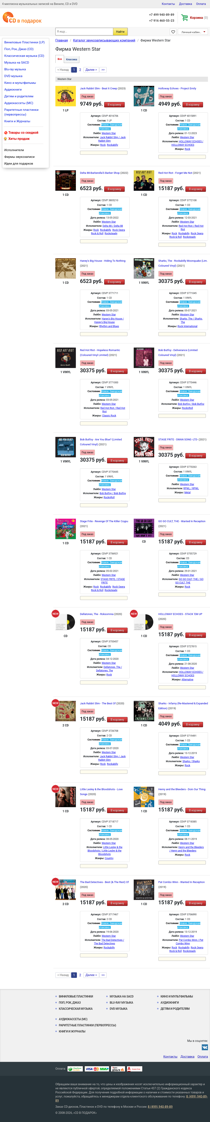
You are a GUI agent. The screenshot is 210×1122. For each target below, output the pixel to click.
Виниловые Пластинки (76, 996)
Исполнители (14, 150)
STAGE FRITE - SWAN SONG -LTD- (178, 439)
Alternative (187, 679)
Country (109, 858)
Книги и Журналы (17, 121)
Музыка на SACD (16, 62)
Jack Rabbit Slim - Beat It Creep (99, 88)
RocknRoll (187, 408)
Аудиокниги (13, 89)
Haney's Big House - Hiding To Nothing (102, 260)
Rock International (187, 326)
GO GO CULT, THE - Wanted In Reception (181, 521)
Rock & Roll (97, 233)
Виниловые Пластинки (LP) (24, 42)
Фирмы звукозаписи (19, 157)
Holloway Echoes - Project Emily (177, 88)
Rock (103, 145)
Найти (120, 31)
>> (103, 70)
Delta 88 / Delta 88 (113, 225)
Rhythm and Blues (109, 326)
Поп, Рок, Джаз (70, 1002)
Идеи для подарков (18, 163)
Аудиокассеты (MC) (18, 103)
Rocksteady (111, 233)
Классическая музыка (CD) (24, 56)
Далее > (91, 70)
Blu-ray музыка (15, 69)
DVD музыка (13, 76)
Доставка (185, 4)
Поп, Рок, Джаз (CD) (19, 49)
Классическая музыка (75, 1008)
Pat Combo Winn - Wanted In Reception (181, 882)
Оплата (201, 4)
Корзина (199, 18)
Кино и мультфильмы (20, 83)
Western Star (109, 133)
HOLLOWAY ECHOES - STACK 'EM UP (180, 614)
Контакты (168, 4)
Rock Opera (118, 230)
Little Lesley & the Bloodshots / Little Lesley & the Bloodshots (105, 851)
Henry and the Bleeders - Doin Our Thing (181, 789)
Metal (187, 492)
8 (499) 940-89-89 (160, 1106)
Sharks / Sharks (191, 761)
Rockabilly (112, 145)
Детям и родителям (18, 96)
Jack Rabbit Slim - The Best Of (98, 703)
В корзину (114, 104)
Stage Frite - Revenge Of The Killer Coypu (104, 521)
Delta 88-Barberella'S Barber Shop (100, 172)
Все (60, 59)
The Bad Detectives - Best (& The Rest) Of (104, 882)
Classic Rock (109, 415)
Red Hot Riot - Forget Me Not (175, 172)
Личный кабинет (191, 32)
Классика (71, 59)
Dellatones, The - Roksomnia (97, 614)
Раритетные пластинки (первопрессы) (21, 112)
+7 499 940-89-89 (161, 15)
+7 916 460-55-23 (161, 20)
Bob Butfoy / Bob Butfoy (191, 404)
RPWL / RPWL (191, 488)
